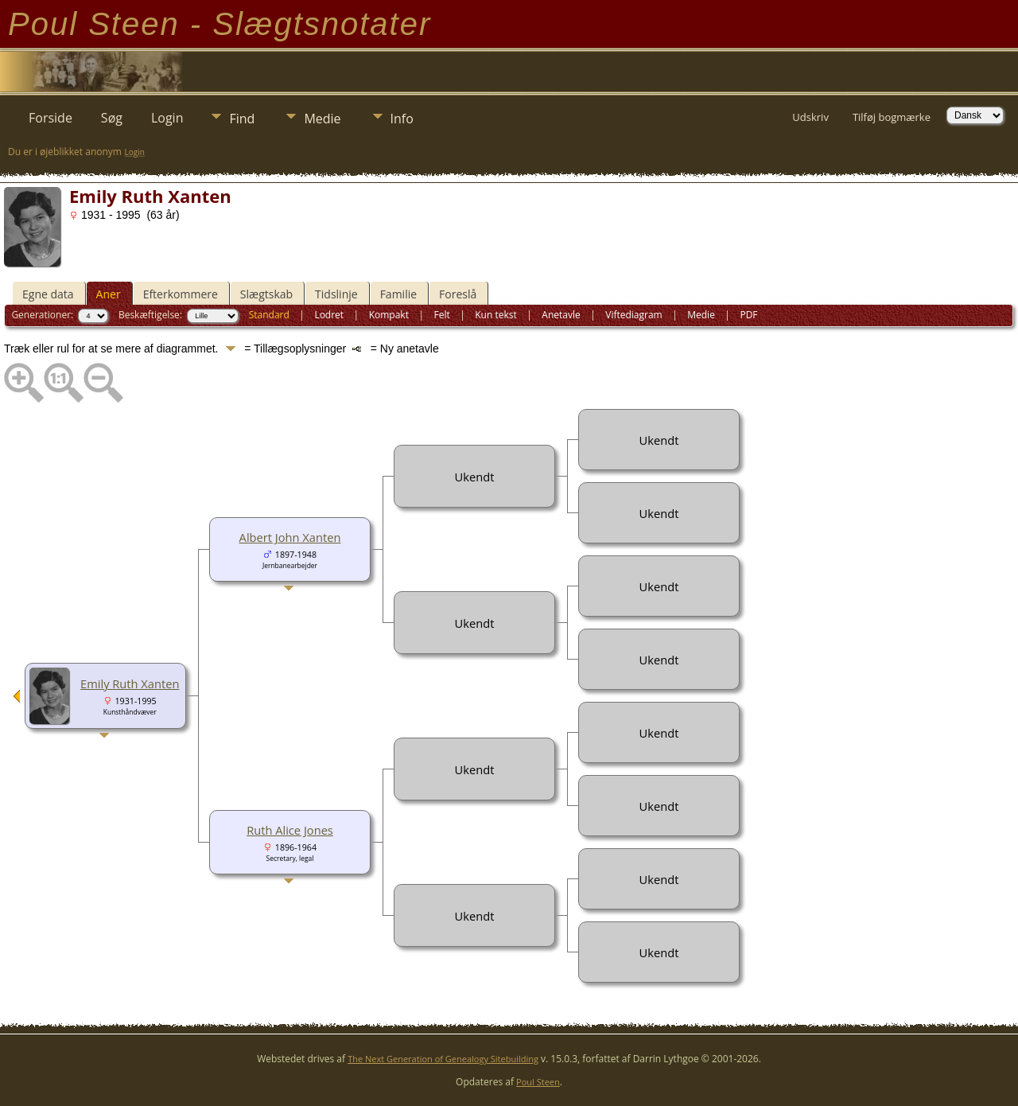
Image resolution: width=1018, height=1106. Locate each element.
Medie (322, 118)
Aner (108, 294)
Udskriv (810, 117)
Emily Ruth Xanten (129, 683)
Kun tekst (496, 314)
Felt (441, 314)
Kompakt (389, 314)
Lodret (329, 314)
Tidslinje (336, 294)
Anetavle (561, 314)
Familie (398, 294)
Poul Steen (538, 1082)
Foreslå (457, 294)
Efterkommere (180, 294)
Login (167, 118)
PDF (748, 314)
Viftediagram (633, 314)
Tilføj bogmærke (892, 117)
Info (402, 118)
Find (241, 118)
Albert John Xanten (290, 537)
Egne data (48, 294)
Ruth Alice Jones (290, 830)
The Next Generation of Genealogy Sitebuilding (443, 1059)
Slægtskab (266, 294)
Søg (111, 118)
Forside (50, 118)
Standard (269, 314)
